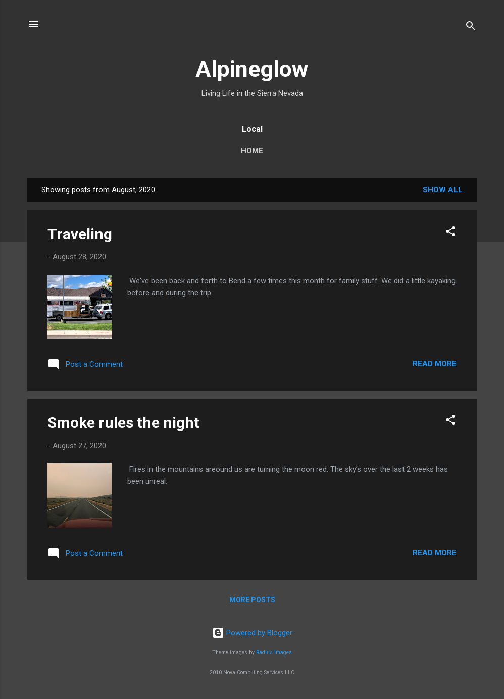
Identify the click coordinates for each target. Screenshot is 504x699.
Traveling (79, 234)
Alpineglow (252, 69)
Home (252, 150)
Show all (443, 189)
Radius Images (274, 652)
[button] (450, 233)
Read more (435, 363)
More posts (252, 600)
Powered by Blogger (252, 632)
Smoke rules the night (123, 423)
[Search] (471, 27)
